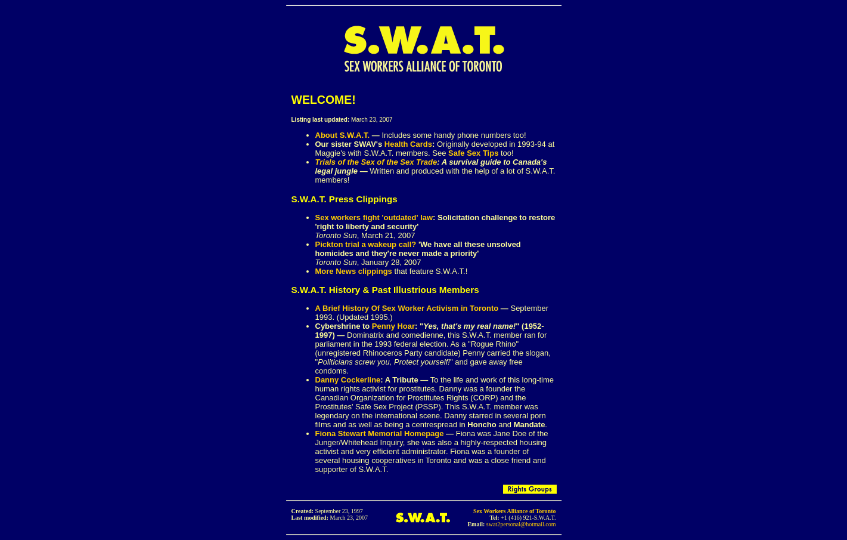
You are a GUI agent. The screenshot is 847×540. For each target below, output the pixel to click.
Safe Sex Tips (473, 153)
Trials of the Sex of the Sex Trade (376, 162)
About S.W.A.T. (342, 135)
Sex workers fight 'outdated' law (374, 217)
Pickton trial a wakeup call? (366, 244)
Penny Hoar (393, 326)
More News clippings (353, 271)
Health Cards (408, 144)
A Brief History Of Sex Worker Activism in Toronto (407, 308)
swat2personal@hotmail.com (521, 524)
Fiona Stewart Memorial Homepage (379, 433)
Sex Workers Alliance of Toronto (514, 511)
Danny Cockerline (348, 379)
